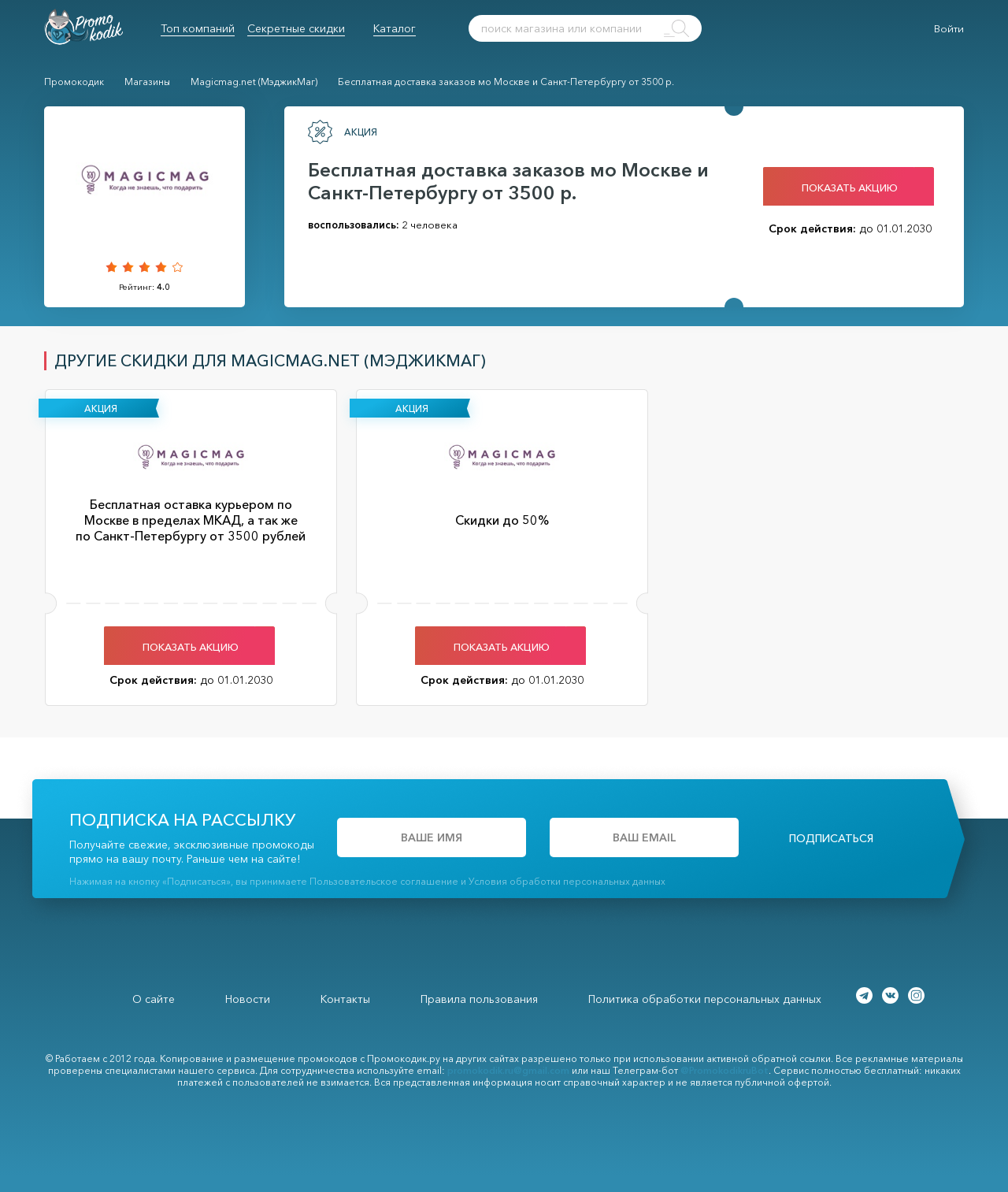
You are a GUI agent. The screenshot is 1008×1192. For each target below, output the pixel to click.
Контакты (345, 999)
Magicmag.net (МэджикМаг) (254, 81)
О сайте (153, 999)
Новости (247, 999)
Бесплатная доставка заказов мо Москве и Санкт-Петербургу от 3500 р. (506, 81)
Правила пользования (479, 999)
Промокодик (74, 81)
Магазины (147, 81)
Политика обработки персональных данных (704, 999)
